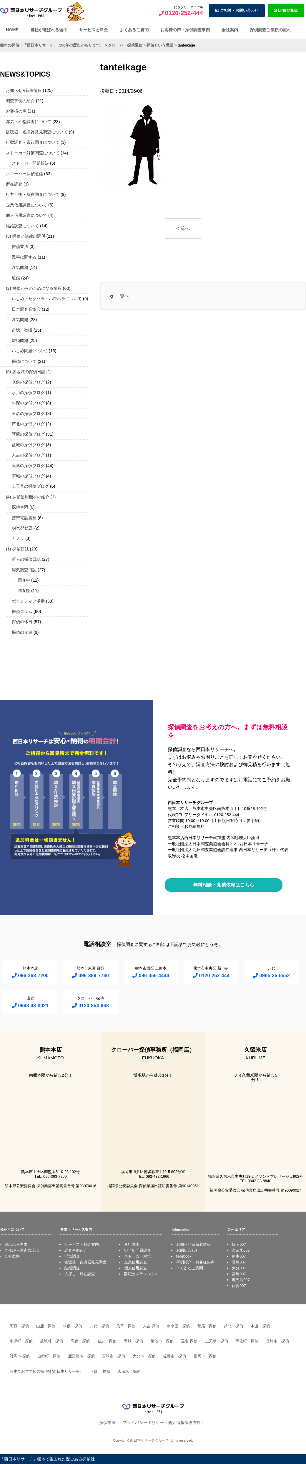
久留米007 (241, 1250)
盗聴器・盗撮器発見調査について (37, 132)
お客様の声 (16, 111)
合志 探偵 (107, 1341)
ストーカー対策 (137, 1256)
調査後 (24, 590)
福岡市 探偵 (205, 1356)
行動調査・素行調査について (32, 142)
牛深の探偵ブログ (28, 403)
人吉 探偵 (151, 1326)
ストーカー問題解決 (30, 163)
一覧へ (122, 296)
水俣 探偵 (72, 1326)
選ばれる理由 (15, 1244)
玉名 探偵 (189, 1341)
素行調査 (131, 1244)
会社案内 (230, 29)
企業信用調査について (26, 205)
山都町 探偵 (48, 1356)
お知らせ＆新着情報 (193, 1244)
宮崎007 (239, 1274)
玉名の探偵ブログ (28, 413)
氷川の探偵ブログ (28, 392)
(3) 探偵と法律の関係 (25, 236)
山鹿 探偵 (45, 1326)
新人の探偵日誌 (26, 559)
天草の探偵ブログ (28, 465)
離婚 (16, 278)
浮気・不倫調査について (28, 121)
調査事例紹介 (75, 1250)
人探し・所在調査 (79, 1274)
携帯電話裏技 (24, 517)
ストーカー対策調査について (32, 152)
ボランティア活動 (28, 601)
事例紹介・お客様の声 (195, 1262)
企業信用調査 (135, 1262)
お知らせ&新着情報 (24, 90)
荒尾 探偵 (207, 1326)
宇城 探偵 (133, 1341)
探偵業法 (20, 246)
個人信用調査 (135, 1268)
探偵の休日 (22, 621)
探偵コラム (22, 611)
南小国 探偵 (178, 1326)
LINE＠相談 (286, 10)
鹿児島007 (241, 1280)
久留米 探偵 (129, 1371)
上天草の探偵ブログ (30, 486)
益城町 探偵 (51, 1341)
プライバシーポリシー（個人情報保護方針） (164, 1422)
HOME (12, 29)
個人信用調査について (26, 215)
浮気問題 (20, 267)
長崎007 (239, 1262)
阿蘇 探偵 (19, 1326)
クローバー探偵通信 (24, 173)
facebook (184, 1256)
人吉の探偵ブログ (28, 455)
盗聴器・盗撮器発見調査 (85, 1262)
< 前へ (183, 228)
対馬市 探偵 (20, 1356)
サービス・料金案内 (81, 1244)
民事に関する (24, 257)
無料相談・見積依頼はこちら (223, 884)
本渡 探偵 (260, 1326)
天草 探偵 (125, 1326)
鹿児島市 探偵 (81, 1356)
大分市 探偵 (144, 1356)
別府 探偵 (100, 1371)
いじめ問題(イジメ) (30, 350)
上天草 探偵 (216, 1341)
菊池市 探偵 (162, 1341)
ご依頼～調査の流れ (21, 1250)
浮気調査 (72, 1256)
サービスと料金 (93, 29)
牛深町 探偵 (21, 1341)
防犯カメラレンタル (141, 1274)
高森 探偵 (80, 1341)
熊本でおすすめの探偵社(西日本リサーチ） (47, 1371)
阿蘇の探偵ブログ (28, 434)
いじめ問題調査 (137, 1250)
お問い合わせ (187, 1250)
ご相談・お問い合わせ (237, 10)
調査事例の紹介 (20, 100)
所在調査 (14, 184)
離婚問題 (20, 340)
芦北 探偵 (233, 1326)
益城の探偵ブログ (28, 444)
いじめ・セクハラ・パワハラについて (47, 298)
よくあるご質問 (134, 29)
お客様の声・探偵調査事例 (185, 29)
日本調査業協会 (26, 309)
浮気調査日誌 (24, 570)
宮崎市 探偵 (113, 1356)
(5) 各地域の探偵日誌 (25, 371)
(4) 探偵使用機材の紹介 (27, 496)
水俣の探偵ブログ (28, 382)
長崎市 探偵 (277, 1341)
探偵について (24, 361)
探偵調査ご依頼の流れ (270, 29)
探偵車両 (20, 507)
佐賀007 (239, 1285)
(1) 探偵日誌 (17, 549)
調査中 (24, 580)
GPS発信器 (22, 528)
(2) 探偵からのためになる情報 (34, 288)
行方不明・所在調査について (32, 194)
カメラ (18, 538)
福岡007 (239, 1244)
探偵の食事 (22, 632)
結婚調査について (22, 226)
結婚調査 (72, 1268)
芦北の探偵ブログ (28, 423)
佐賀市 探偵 (174, 1356)
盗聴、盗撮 (22, 330)
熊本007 (239, 1256)
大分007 (239, 1268)
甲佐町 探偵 (246, 1341)
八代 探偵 (99, 1326)
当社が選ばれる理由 (48, 29)
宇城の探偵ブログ (28, 476)
